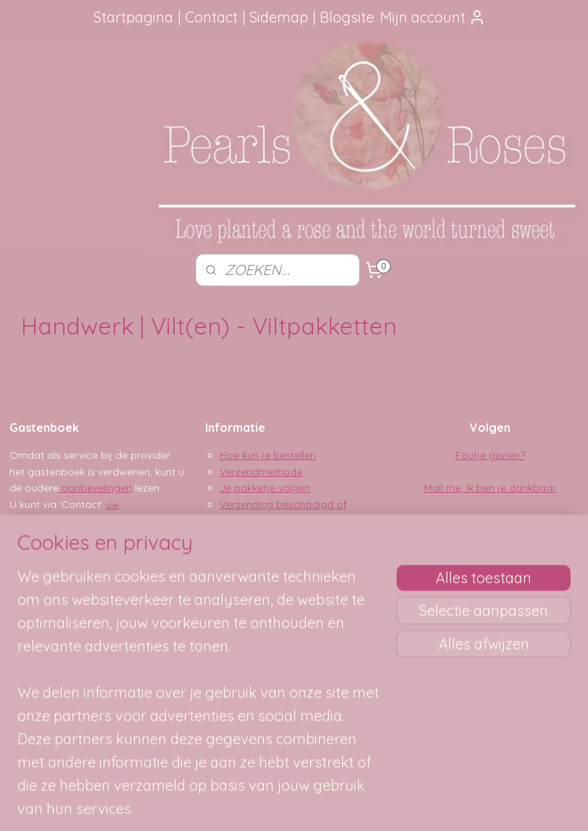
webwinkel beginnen (328, 804)
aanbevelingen (95, 487)
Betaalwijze (247, 536)
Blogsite (347, 17)
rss (277, 804)
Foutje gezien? (490, 455)
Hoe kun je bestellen (268, 455)
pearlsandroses (249, 653)
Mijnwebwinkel (448, 804)
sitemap (249, 804)
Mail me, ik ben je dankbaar (490, 487)
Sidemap (278, 17)
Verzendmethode (261, 471)
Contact (211, 17)
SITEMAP (84, 696)
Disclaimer (245, 569)
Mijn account (433, 17)
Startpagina (133, 17)
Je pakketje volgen (265, 487)
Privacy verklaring (262, 553)
